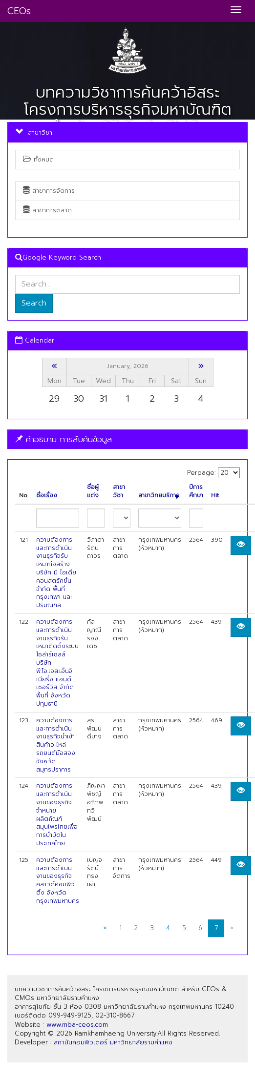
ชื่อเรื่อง (46, 495)
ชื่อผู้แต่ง (93, 491)
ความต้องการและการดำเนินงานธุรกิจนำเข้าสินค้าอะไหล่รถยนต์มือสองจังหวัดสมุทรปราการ (55, 745)
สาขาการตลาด (47, 210)
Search (33, 303)
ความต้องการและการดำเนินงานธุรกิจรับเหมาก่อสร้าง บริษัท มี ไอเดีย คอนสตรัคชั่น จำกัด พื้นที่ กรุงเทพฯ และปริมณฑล (56, 572)
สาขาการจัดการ (49, 190)
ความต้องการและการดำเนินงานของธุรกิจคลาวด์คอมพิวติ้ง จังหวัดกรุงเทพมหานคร (57, 880)
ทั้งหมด (38, 159)
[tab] (127, 439)
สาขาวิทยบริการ (158, 495)
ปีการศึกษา (196, 491)
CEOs (19, 11)
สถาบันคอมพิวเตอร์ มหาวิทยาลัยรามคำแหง (113, 1042)
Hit (215, 495)
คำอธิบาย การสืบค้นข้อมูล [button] (63, 439)
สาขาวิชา (119, 491)
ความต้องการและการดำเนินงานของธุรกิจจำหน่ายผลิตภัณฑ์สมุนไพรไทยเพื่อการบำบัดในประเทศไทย (57, 814)
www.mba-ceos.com (77, 1024)
